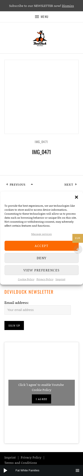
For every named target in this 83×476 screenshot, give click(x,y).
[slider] (43, 470)
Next (68, 185)
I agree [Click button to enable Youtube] (41, 399)
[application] (41, 470)
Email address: (16, 302)
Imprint (60, 279)
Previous (17, 185)
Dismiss (68, 5)
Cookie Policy (26, 279)
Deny (41, 257)
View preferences (41, 270)
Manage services (41, 234)
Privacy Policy (45, 279)
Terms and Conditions (20, 462)
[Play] (5, 470)
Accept (41, 245)
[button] (76, 197)
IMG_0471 (41, 141)
